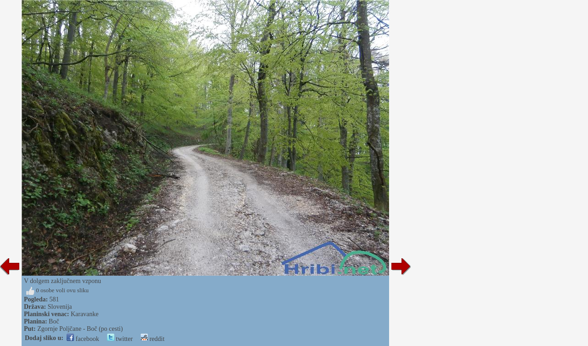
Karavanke (85, 314)
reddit (152, 338)
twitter (120, 338)
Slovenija (60, 306)
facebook (83, 338)
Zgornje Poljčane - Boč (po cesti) (80, 328)
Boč (54, 321)
